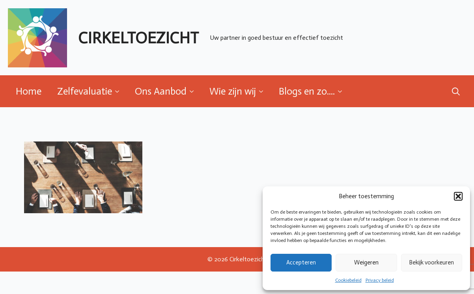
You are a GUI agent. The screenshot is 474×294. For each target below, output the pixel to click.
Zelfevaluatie (84, 91)
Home (28, 91)
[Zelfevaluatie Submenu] (119, 91)
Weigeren (366, 262)
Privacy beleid (380, 280)
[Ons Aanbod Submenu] (194, 91)
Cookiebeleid (348, 280)
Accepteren (301, 262)
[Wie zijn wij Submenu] (263, 91)
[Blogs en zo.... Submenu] (342, 91)
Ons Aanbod (161, 91)
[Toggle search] (456, 91)
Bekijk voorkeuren (431, 262)
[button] (458, 196)
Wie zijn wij (232, 91)
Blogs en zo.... (307, 91)
